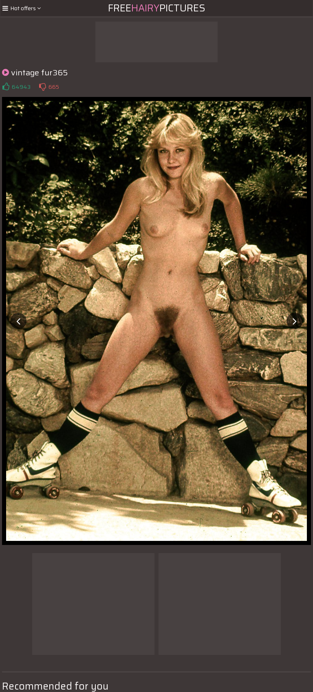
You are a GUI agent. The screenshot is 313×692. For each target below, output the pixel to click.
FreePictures (156, 8)
